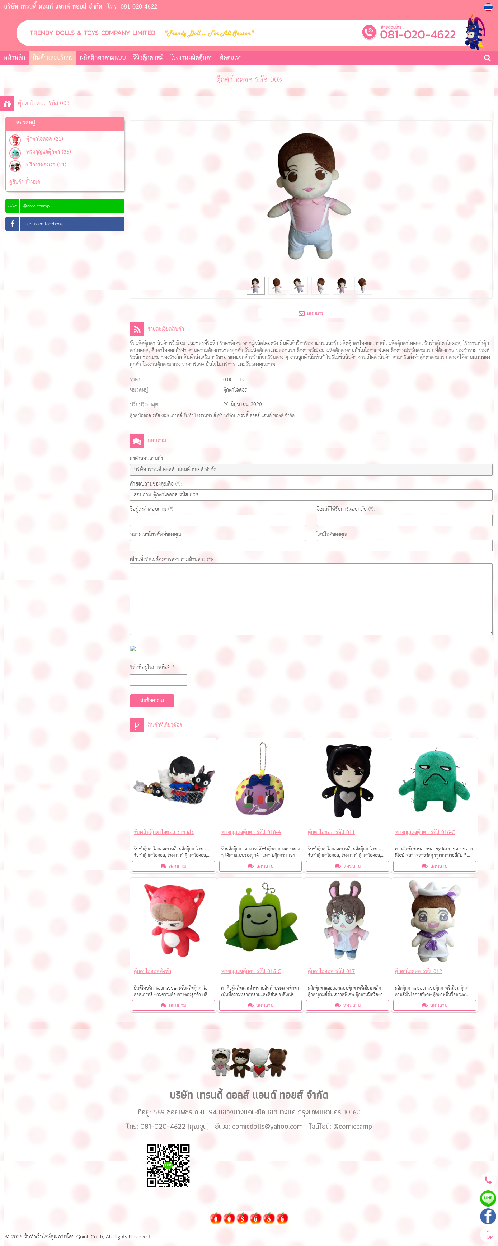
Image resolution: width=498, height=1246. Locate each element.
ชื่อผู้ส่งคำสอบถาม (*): (152, 509)
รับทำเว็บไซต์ (37, 1237)
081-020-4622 (139, 7)
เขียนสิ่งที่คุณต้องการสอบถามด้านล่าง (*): (171, 560)
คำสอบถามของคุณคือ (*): (156, 484)
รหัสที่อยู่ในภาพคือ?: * (152, 667)
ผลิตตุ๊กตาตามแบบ (103, 58)
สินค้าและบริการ (53, 58)
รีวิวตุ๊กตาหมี (148, 58)
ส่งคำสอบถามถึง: (147, 458)
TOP (488, 1235)
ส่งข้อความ (152, 701)
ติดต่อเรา (231, 58)
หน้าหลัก (14, 58)
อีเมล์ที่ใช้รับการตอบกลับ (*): (346, 509)
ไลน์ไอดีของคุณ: (332, 534)
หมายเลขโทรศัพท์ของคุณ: (156, 534)
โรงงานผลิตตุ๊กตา (192, 58)
